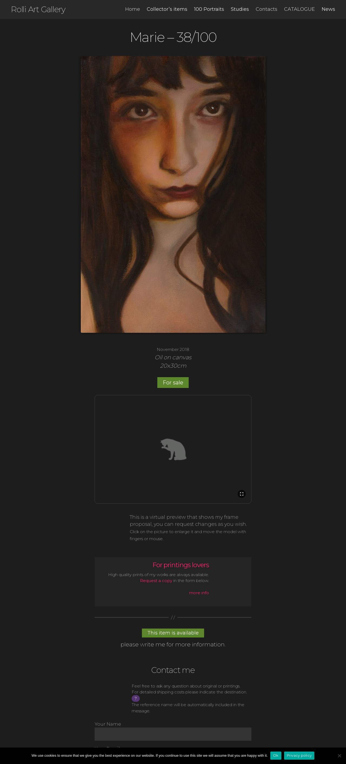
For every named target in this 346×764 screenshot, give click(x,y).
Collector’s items (167, 9)
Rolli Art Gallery (38, 9)
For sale (173, 382)
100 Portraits (209, 9)
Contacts (266, 9)
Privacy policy (299, 755)
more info (199, 592)
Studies (240, 9)
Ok (276, 755)
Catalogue (299, 9)
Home (132, 9)
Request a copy (156, 580)
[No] (339, 755)
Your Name (173, 731)
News (328, 9)
